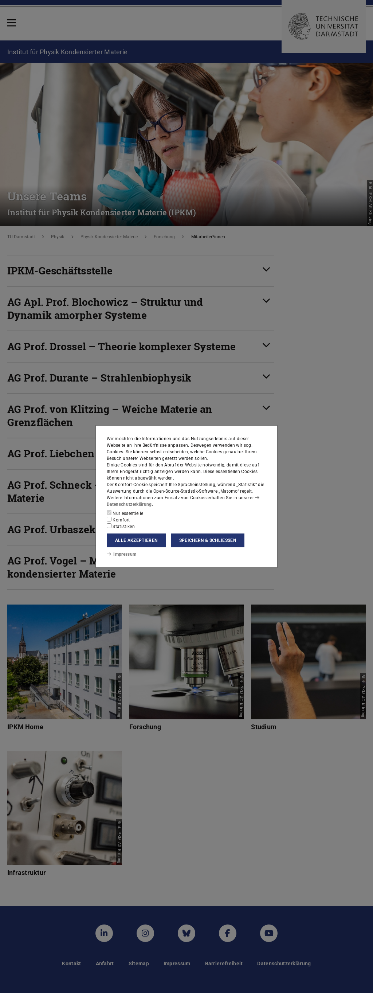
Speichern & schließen (207, 540)
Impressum (121, 554)
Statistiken (121, 526)
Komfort (118, 520)
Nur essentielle (125, 513)
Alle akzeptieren (136, 540)
